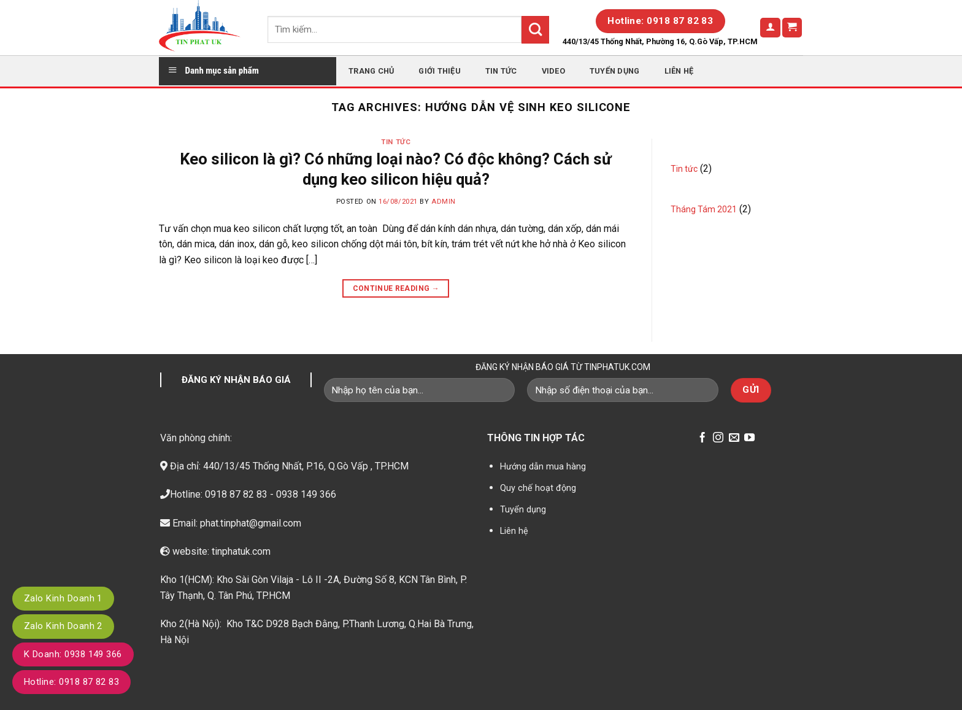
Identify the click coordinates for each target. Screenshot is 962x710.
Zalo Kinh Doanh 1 (63, 598)
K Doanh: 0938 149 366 (73, 654)
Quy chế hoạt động (538, 488)
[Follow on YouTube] (749, 438)
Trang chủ (371, 70)
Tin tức (501, 70)
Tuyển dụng (615, 70)
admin (443, 202)
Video (553, 70)
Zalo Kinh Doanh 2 (63, 625)
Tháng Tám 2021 (704, 209)
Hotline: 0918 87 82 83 (71, 681)
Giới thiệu (439, 70)
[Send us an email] (734, 438)
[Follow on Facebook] (702, 438)
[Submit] (535, 30)
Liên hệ (679, 70)
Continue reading (396, 289)
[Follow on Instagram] (718, 438)
